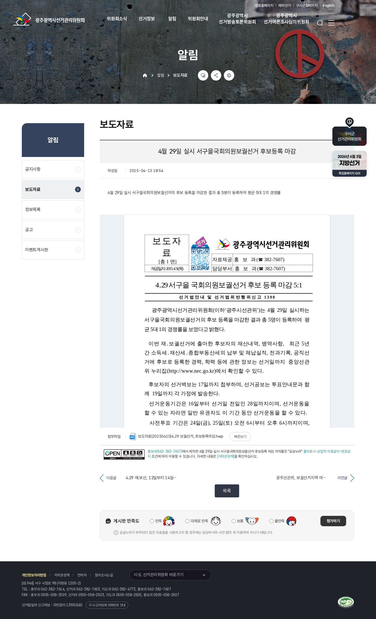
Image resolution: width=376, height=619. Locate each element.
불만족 (280, 521)
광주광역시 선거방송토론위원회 (237, 18)
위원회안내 (198, 18)
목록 (227, 490)
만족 (158, 521)
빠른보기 (240, 436)
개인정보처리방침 (34, 575)
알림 (172, 18)
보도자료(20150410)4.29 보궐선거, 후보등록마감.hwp (176, 436)
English (328, 5)
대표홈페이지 (264, 5)
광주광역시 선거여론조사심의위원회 (286, 18)
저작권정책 (62, 575)
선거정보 (147, 18)
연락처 (81, 575)
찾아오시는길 (104, 575)
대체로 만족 (199, 521)
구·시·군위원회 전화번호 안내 (107, 605)
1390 (70, 605)
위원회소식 (117, 18)
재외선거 (284, 5)
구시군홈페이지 (307, 5)
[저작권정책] (225, 456)
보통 (240, 521)
